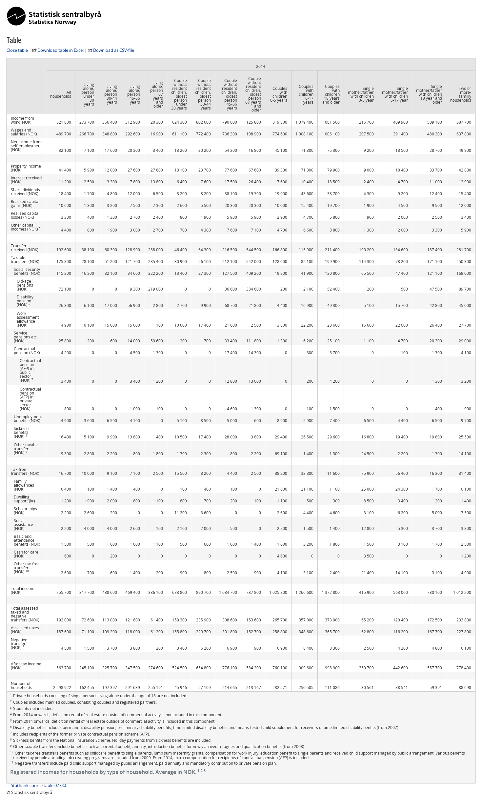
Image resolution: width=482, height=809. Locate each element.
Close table (17, 50)
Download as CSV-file (113, 50)
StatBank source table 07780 (38, 785)
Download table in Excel (60, 50)
